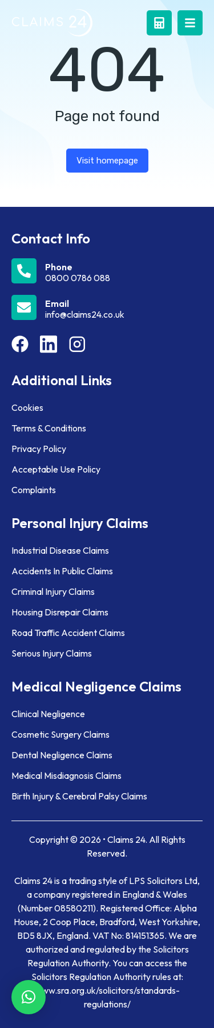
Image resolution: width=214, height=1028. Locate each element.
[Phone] (107, 270)
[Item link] (20, 344)
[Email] (107, 307)
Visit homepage (107, 160)
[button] (28, 997)
